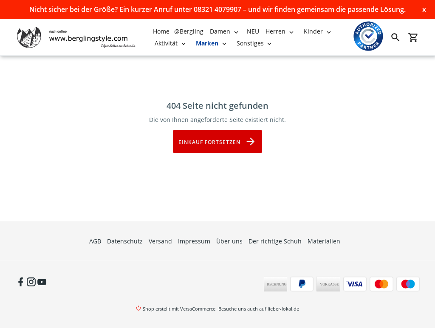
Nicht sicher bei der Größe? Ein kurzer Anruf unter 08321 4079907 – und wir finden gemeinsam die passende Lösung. (217, 9)
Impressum (194, 241)
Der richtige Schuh (275, 241)
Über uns (229, 241)
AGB (95, 241)
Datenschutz (125, 241)
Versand (160, 241)
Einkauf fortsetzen (217, 141)
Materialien (324, 241)
